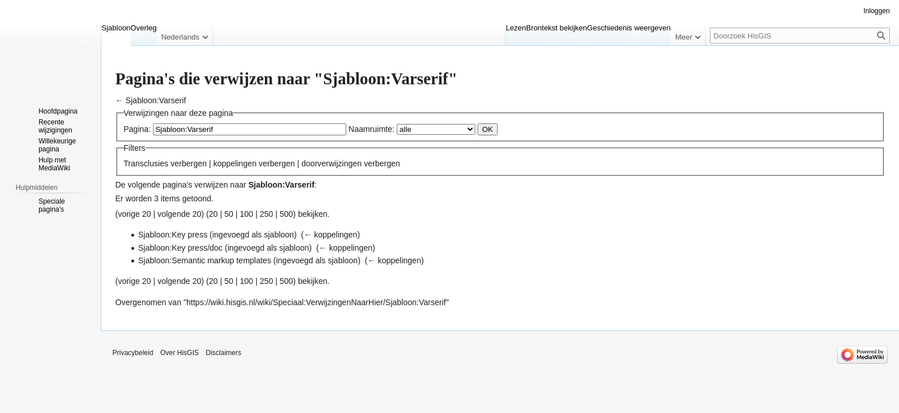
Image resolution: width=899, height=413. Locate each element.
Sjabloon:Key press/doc (180, 247)
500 (286, 214)
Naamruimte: (371, 129)
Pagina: (137, 129)
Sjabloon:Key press (173, 234)
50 (228, 214)
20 (213, 214)
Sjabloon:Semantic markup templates (204, 260)
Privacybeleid (132, 353)
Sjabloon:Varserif (156, 100)
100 (246, 214)
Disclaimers (223, 353)
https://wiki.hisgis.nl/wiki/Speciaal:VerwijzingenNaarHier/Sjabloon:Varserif (316, 302)
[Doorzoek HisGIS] (800, 36)
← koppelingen (330, 234)
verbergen (188, 163)
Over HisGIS (179, 353)
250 (266, 214)
